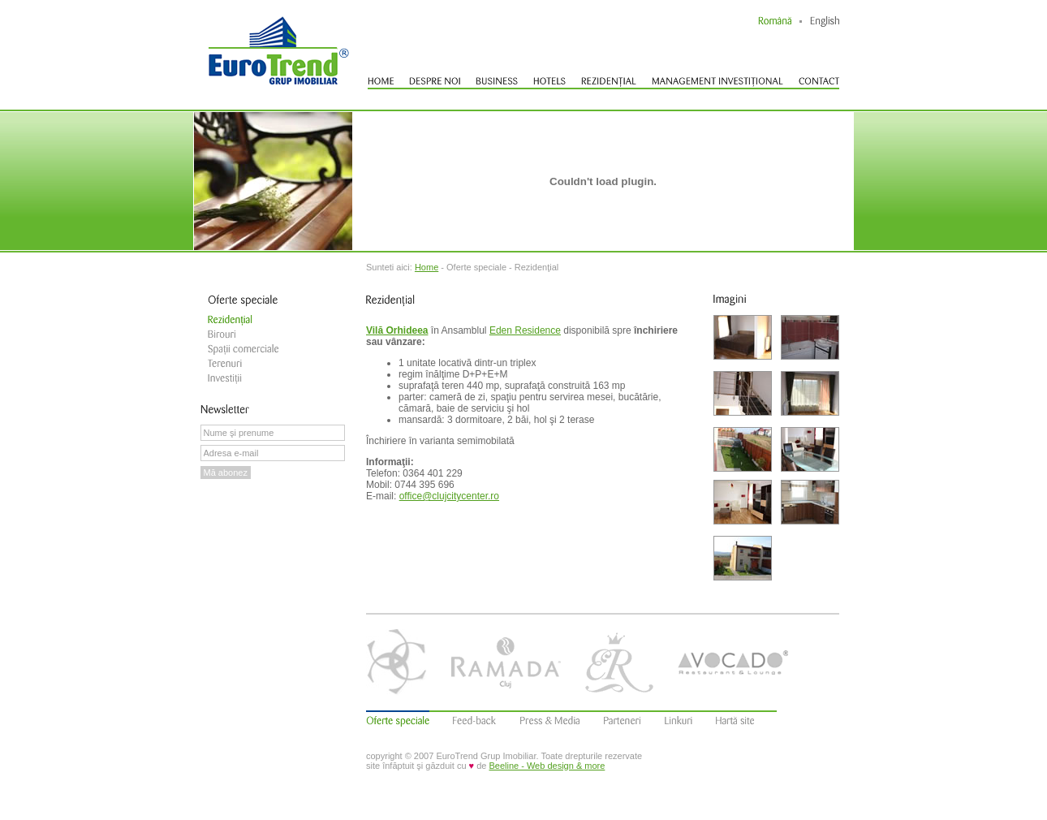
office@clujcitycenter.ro (449, 496)
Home (426, 267)
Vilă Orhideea (397, 330)
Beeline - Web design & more (547, 765)
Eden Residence (525, 330)
